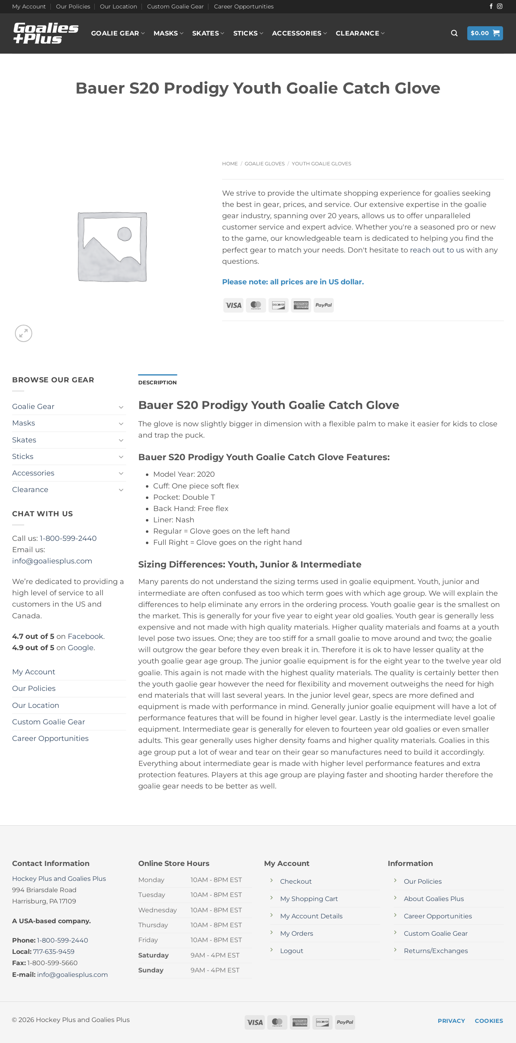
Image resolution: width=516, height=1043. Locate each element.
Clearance (360, 33)
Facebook (85, 636)
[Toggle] (121, 406)
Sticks (248, 33)
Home (230, 164)
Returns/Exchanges (436, 951)
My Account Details (311, 917)
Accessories (299, 33)
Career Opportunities (244, 6)
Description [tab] (159, 382)
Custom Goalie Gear (175, 6)
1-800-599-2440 (68, 538)
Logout (292, 951)
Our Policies (73, 6)
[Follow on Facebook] (491, 7)
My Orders (296, 934)
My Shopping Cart (309, 899)
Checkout (296, 882)
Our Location (118, 6)
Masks (168, 33)
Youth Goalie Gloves (321, 164)
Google (81, 647)
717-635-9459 (54, 952)
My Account (29, 6)
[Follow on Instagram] (499, 7)
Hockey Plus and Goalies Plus (59, 879)
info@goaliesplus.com (52, 561)
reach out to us (437, 250)
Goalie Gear (118, 33)
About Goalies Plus (434, 899)
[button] (454, 33)
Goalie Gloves (265, 164)
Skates (208, 33)
